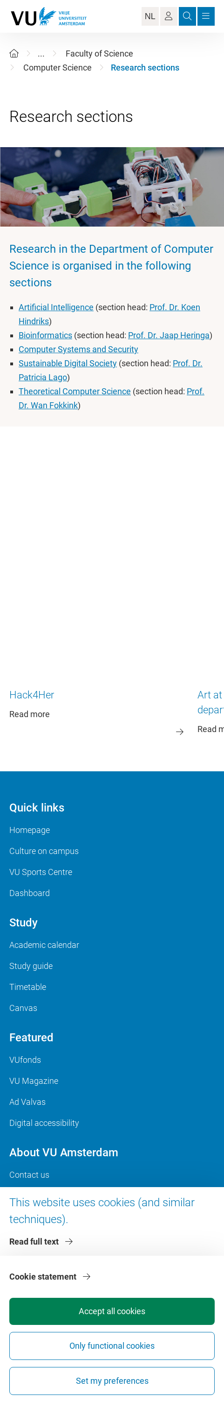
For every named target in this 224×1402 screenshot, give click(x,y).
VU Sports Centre (40, 872)
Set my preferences (112, 1381)
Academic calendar (44, 945)
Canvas (23, 1008)
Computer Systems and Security (78, 349)
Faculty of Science (99, 53)
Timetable (27, 987)
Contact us (29, 1175)
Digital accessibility (44, 1123)
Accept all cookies (112, 1311)
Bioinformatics (45, 335)
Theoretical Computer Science (75, 391)
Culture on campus (44, 851)
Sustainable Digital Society (68, 363)
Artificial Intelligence (56, 307)
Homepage (29, 830)
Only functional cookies (112, 1346)
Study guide (31, 966)
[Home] (14, 53)
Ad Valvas (27, 1102)
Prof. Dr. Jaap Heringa (169, 335)
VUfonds (25, 1060)
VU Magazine (33, 1081)
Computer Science (57, 67)
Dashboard (29, 893)
